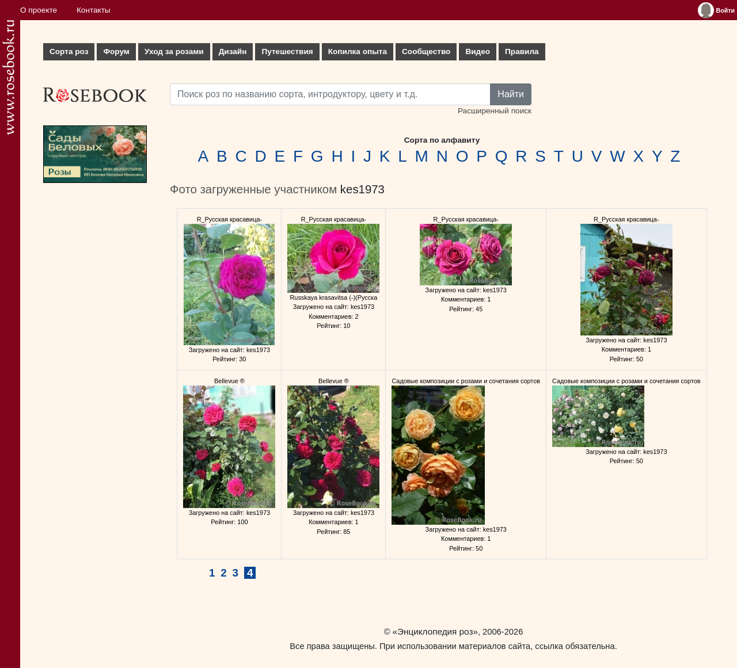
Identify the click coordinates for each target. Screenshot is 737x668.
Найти (510, 94)
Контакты (94, 10)
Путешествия (287, 51)
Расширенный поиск (494, 110)
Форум (116, 51)
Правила (522, 51)
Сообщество (426, 51)
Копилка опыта (357, 51)
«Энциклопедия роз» (435, 631)
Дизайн (233, 51)
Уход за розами (174, 51)
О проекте (38, 10)
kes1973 (362, 189)
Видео (477, 51)
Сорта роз (69, 51)
